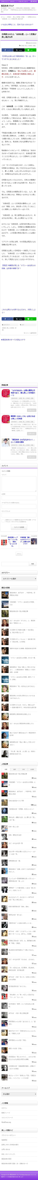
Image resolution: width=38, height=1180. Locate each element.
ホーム (19, 553)
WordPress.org (6, 1122)
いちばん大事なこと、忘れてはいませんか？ (17, 24)
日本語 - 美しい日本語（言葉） (28, 45)
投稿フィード (6, 1113)
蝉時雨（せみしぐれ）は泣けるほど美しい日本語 (23, 417)
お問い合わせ (6, 1149)
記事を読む (31, 410)
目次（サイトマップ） (9, 1154)
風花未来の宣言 (6, 1159)
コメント (27, 333)
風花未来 (34, 333)
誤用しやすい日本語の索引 (10, 1144)
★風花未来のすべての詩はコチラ (13, 340)
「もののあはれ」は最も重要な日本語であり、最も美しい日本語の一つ (23, 392)
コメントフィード (7, 1117)
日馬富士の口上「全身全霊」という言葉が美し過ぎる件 (19, 35)
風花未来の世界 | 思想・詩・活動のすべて (15, 1163)
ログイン (4, 1108)
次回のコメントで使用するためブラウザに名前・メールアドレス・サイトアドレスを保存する (20, 520)
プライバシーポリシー (9, 1135)
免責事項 (4, 1140)
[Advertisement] (19, 289)
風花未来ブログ (7, 6)
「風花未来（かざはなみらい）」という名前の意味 (23, 441)
